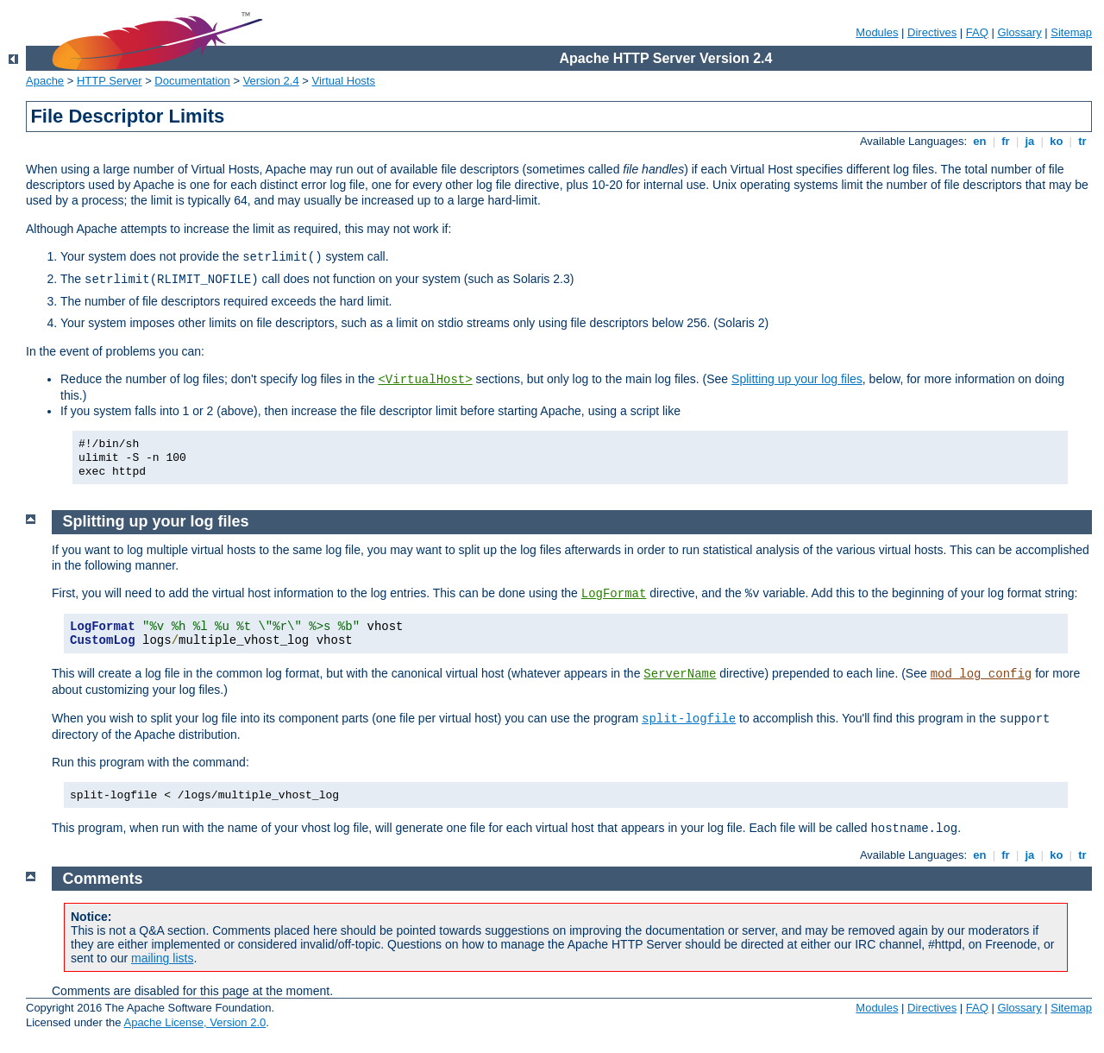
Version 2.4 (271, 80)
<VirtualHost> (425, 380)
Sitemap (1071, 32)
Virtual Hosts (343, 80)
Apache (45, 80)
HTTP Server (109, 80)
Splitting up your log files (796, 379)
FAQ (977, 32)
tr (1083, 141)
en (979, 141)
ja (1030, 141)
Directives (932, 32)
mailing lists (162, 958)
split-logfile (689, 719)
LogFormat (614, 594)
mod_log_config (981, 674)
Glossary (1019, 32)
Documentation (191, 80)
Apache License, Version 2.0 (194, 1022)
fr (1006, 141)
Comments (103, 878)
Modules (877, 32)
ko (1056, 141)
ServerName (679, 674)
